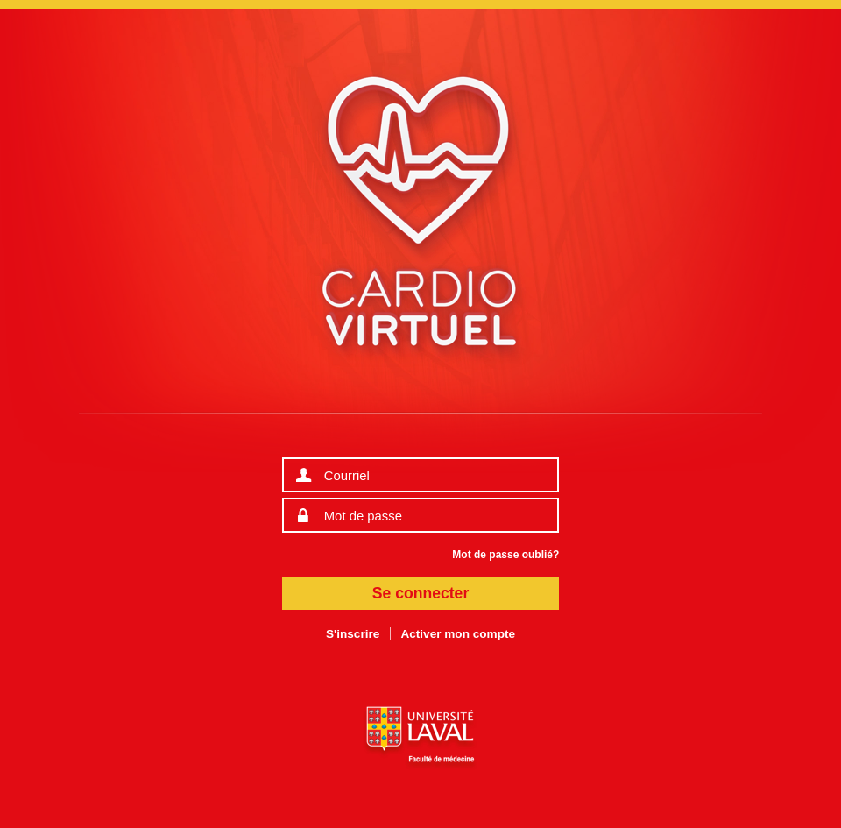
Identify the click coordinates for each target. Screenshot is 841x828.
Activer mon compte (457, 633)
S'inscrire (352, 633)
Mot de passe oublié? (505, 554)
